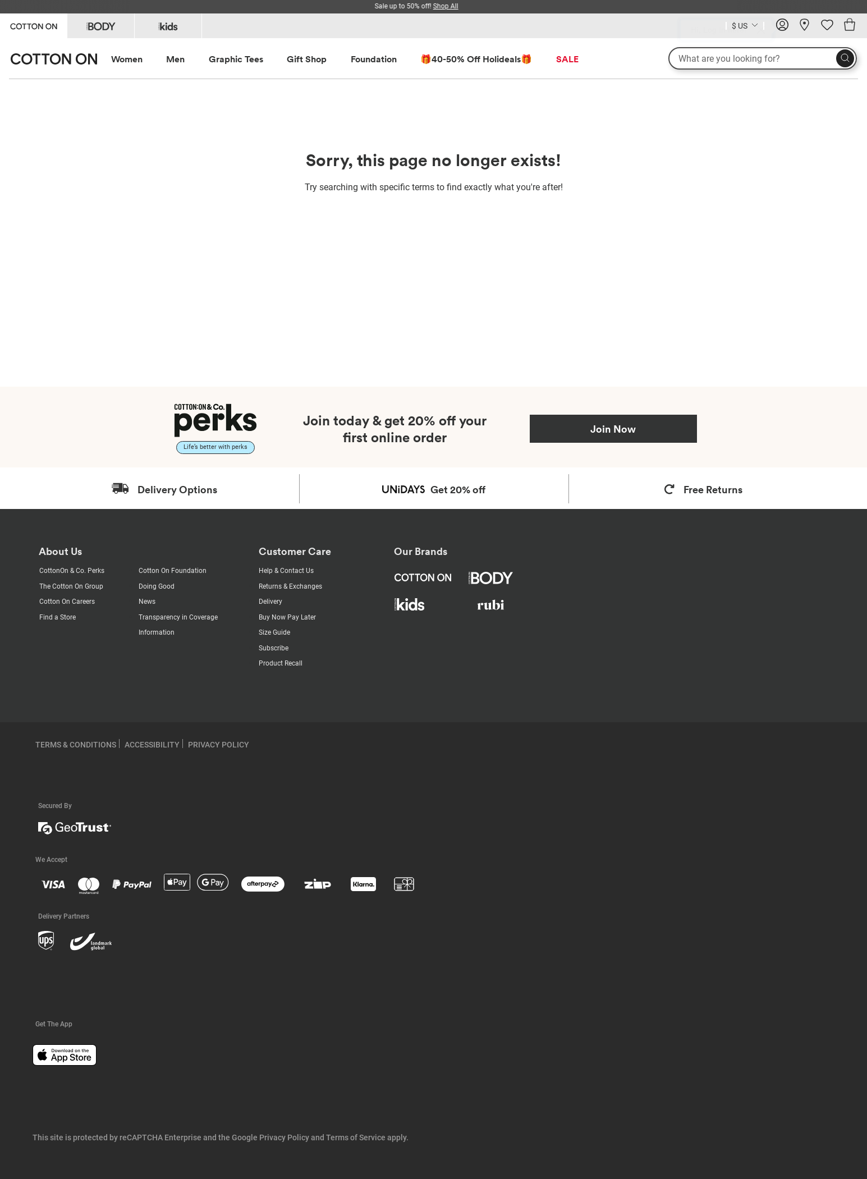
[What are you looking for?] (762, 58)
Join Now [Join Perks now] (613, 428)
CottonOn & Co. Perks (71, 571)
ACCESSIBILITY (152, 744)
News (147, 601)
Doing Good (157, 586)
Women (127, 59)
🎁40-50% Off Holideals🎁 (476, 59)
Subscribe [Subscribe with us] (273, 648)
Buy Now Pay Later (287, 617)
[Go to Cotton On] (33, 24)
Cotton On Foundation (173, 571)
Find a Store (57, 617)
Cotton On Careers (67, 601)
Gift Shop (307, 59)
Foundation (374, 59)
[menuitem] (137, 59)
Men (175, 59)
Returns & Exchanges (290, 586)
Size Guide (274, 632)
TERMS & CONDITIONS (75, 744)
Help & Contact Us (286, 571)
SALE (567, 59)
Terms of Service (356, 1137)
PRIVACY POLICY (218, 744)
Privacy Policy (284, 1137)
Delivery (270, 601)
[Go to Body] (100, 25)
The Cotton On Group (71, 586)
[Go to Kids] (168, 25)
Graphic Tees (236, 59)
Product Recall (280, 663)
